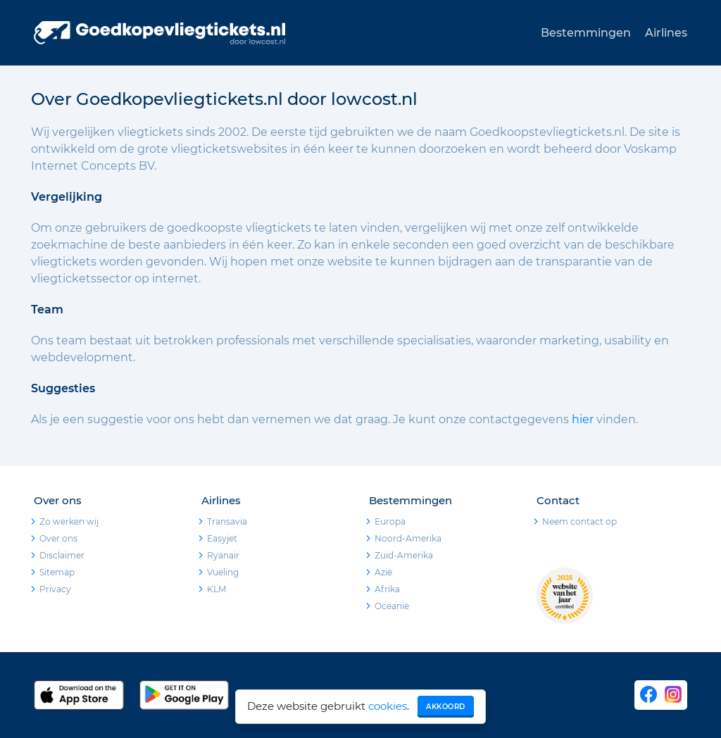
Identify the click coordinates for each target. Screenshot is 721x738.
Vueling (223, 572)
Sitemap (57, 572)
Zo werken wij (69, 521)
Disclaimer (61, 555)
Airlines (666, 32)
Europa (390, 521)
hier (583, 419)
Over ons (58, 538)
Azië (383, 572)
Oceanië (392, 606)
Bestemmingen (586, 32)
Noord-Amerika (408, 538)
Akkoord (445, 706)
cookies (387, 706)
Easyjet (222, 538)
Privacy (55, 589)
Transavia (227, 521)
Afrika (387, 589)
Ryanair (223, 555)
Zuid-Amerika (404, 555)
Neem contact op (579, 521)
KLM (216, 589)
